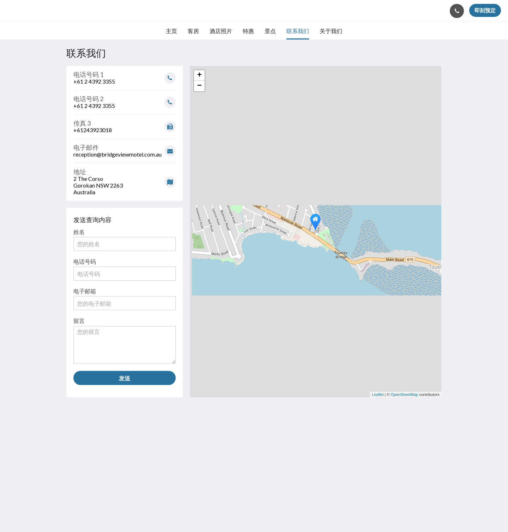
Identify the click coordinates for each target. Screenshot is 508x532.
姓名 (79, 231)
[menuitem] (171, 31)
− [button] (199, 86)
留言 (79, 320)
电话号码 (84, 261)
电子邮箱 (84, 291)
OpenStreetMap (404, 394)
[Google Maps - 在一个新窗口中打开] (124, 179)
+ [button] (199, 75)
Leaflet (377, 394)
